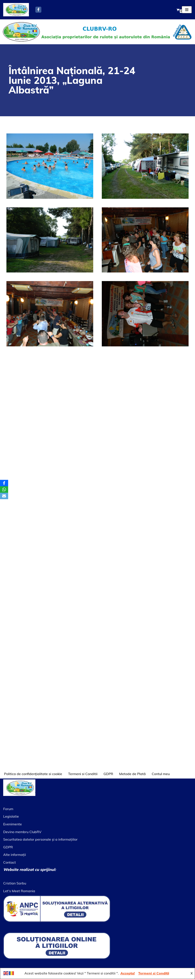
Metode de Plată (132, 774)
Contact (9, 862)
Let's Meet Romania (19, 891)
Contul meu (161, 774)
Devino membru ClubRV (22, 832)
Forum (8, 809)
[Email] (4, 496)
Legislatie (11, 816)
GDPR (108, 774)
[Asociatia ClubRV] (16, 9)
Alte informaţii (14, 854)
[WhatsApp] (4, 489)
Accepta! (127, 973)
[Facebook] (38, 10)
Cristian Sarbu (14, 883)
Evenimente (12, 824)
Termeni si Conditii (83, 774)
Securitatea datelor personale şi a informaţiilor (40, 839)
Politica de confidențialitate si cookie (33, 774)
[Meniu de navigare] (187, 9)
